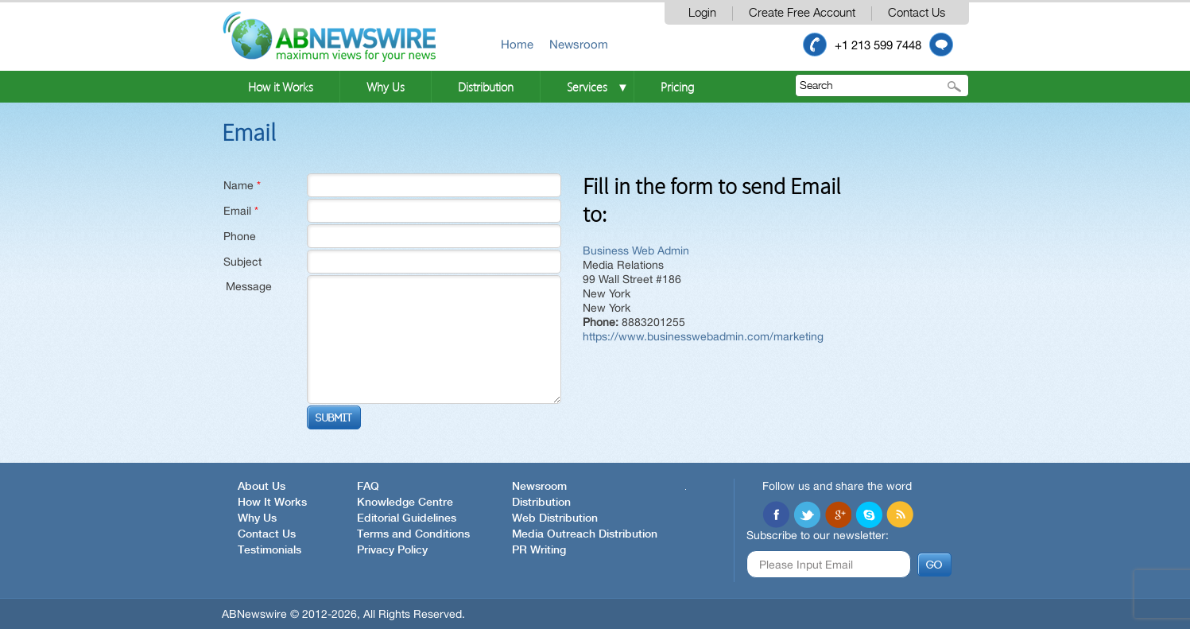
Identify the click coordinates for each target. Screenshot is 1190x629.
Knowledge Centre (405, 502)
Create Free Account (802, 13)
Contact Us (916, 13)
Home (517, 44)
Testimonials (269, 550)
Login (702, 13)
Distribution (486, 87)
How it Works (280, 87)
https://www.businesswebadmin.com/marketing (703, 336)
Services (587, 87)
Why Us (385, 87)
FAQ (368, 486)
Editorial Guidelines (406, 518)
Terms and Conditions (413, 534)
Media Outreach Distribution (584, 534)
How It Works (272, 502)
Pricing (677, 87)
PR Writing (539, 550)
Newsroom (578, 44)
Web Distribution (555, 518)
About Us (261, 486)
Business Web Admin (636, 250)
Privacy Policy (392, 550)
